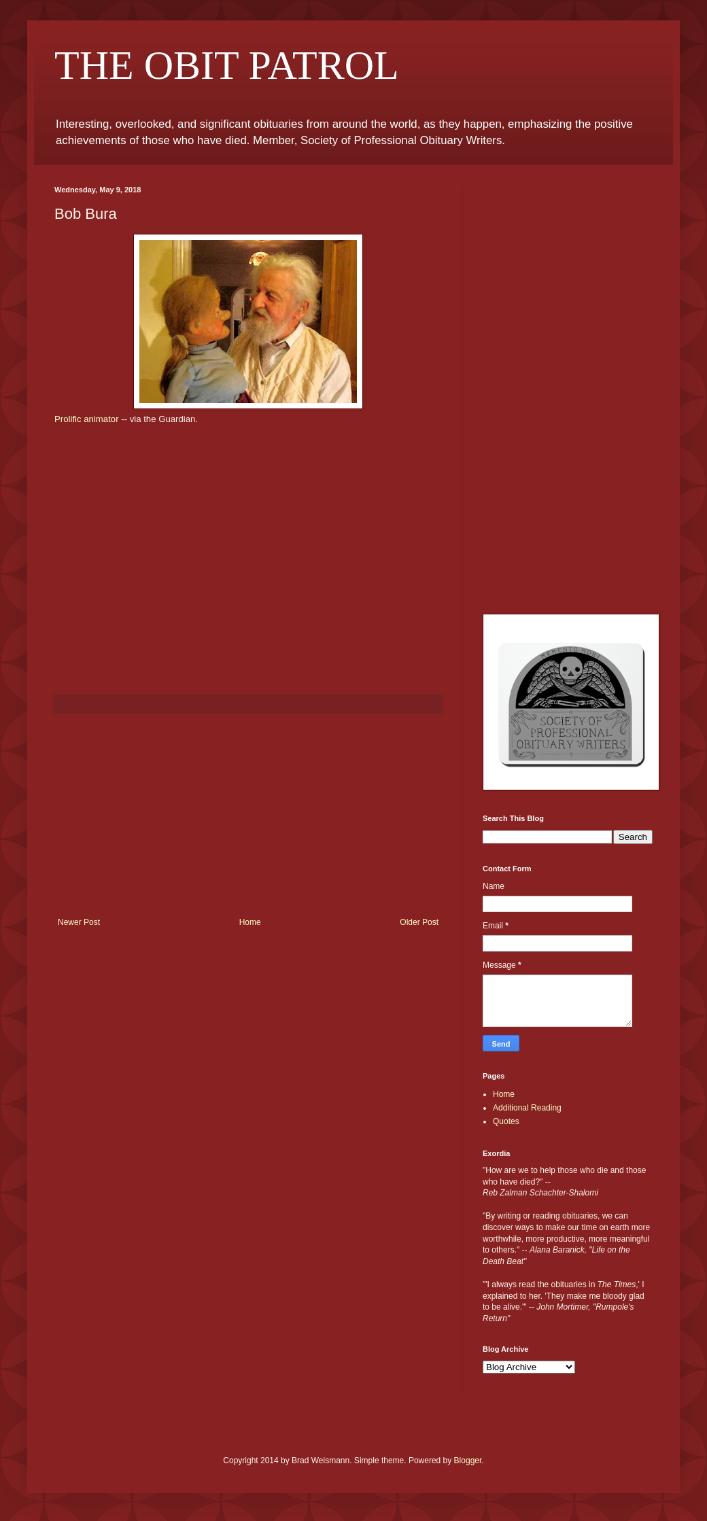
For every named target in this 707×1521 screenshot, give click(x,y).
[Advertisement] (248, 816)
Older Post (419, 922)
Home (250, 922)
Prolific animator (87, 419)
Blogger (468, 1460)
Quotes (506, 1121)
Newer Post (79, 922)
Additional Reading (527, 1108)
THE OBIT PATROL (226, 65)
